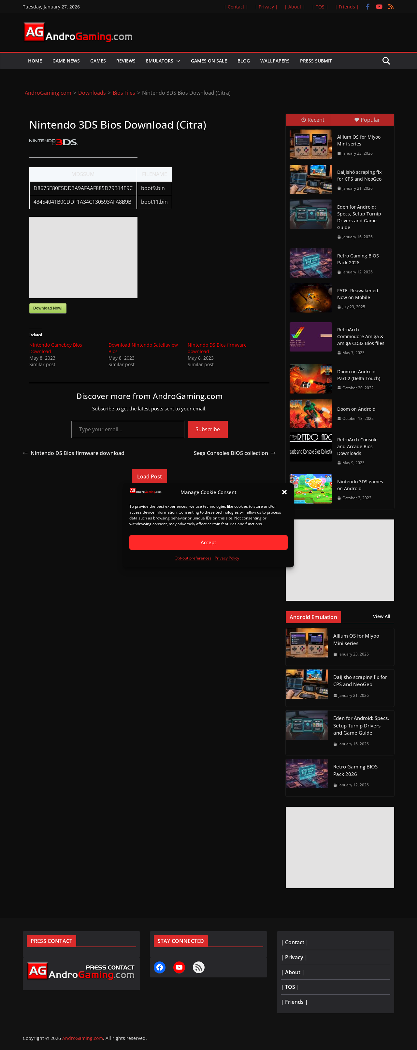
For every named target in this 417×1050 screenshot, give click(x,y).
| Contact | (236, 7)
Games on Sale (209, 61)
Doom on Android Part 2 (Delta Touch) (358, 374)
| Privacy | (266, 7)
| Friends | (347, 7)
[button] (284, 492)
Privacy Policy (227, 558)
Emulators (159, 61)
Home (35, 61)
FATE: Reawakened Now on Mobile (357, 293)
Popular (367, 119)
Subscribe (207, 429)
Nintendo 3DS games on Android (360, 484)
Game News (66, 61)
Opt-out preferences (193, 558)
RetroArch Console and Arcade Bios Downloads (357, 446)
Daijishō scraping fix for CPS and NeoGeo (359, 175)
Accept (208, 542)
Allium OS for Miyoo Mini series (359, 140)
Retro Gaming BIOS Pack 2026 (358, 259)
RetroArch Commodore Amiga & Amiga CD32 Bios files (360, 336)
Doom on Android (356, 409)
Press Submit (316, 61)
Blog (243, 61)
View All (381, 616)
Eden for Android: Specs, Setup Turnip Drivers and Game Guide (359, 217)
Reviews (126, 61)
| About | (294, 7)
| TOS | (320, 7)
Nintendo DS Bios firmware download (73, 453)
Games (98, 61)
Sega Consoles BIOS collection (235, 453)
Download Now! (48, 308)
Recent (312, 119)
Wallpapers (275, 61)
